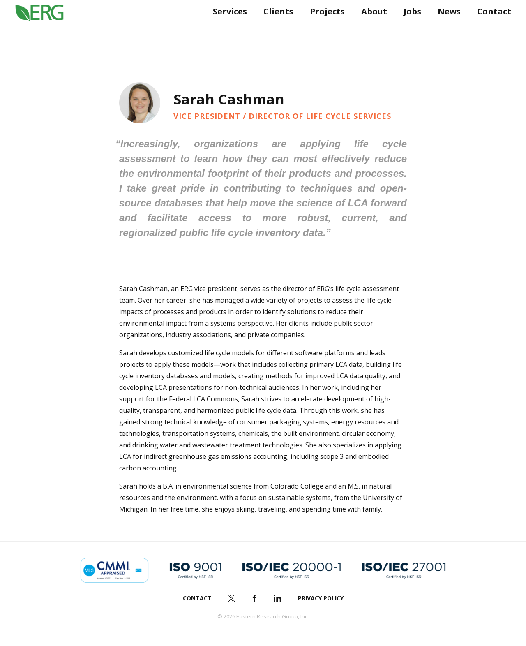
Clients (275, 27)
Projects (324, 27)
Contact (491, 27)
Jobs (409, 27)
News (445, 27)
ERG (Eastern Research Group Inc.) (45, 28)
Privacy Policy (321, 598)
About (371, 27)
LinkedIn (278, 598)
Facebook (255, 598)
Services (227, 27)
